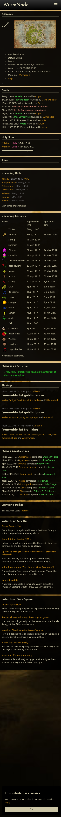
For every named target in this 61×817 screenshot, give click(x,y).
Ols (21, 512)
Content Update (10, 601)
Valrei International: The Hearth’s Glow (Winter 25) (28, 588)
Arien (11, 455)
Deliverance (7, 210)
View (26, 199)
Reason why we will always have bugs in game (25, 638)
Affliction (6, 164)
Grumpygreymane (27, 488)
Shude (14, 458)
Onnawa (22, 484)
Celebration (7, 207)
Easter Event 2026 (11, 547)
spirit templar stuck (11, 626)
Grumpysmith (38, 455)
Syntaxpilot (48, 137)
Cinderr (18, 455)
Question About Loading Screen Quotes (22, 651)
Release (5, 214)
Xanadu (5, 199)
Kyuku (43, 141)
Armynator (14, 438)
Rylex (55, 455)
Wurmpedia (24, 74)
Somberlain (35, 421)
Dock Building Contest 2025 (16, 560)
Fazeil (19, 421)
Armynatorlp (26, 438)
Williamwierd (51, 421)
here (7, 802)
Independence (9, 203)
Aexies (45, 148)
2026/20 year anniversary (15, 664)
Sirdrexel (24, 531)
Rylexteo (6, 458)
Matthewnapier (48, 120)
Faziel (26, 421)
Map (10, 78)
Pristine (5, 221)
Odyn (38, 117)
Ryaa (36, 438)
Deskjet (12, 421)
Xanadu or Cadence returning (17, 676)
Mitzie (48, 455)
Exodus (5, 217)
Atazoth (24, 515)
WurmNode (16, 5)
